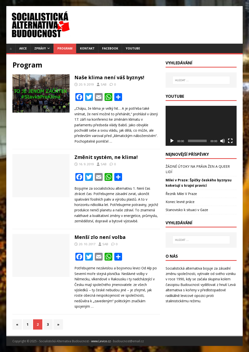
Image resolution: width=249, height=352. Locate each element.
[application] (201, 126)
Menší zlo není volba (100, 237)
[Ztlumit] (222, 140)
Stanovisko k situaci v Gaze (187, 209)
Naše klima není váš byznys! (109, 77)
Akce (23, 48)
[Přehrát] (171, 140)
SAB (104, 84)
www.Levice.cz (101, 341)
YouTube (133, 48)
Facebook (110, 48)
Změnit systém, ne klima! (106, 157)
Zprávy (40, 48)
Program (64, 48)
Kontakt (87, 48)
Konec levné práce (180, 201)
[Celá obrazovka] (230, 140)
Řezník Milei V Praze (181, 193)
